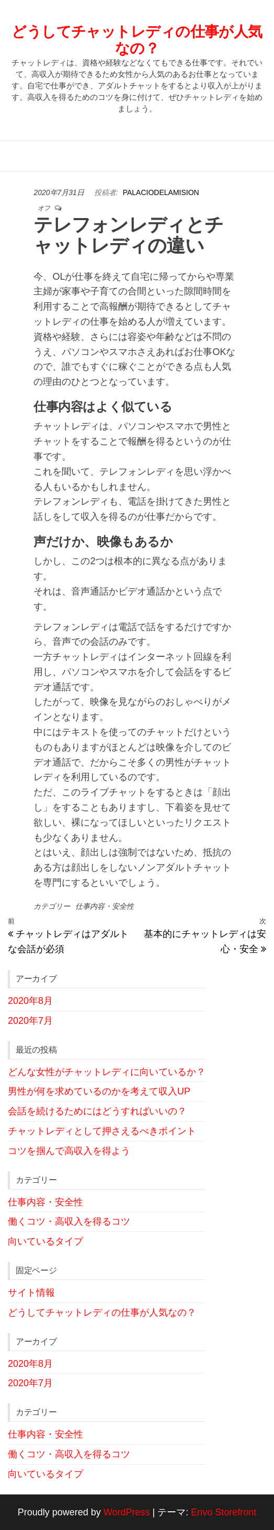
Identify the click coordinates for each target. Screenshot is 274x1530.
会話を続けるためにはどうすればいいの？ (97, 1111)
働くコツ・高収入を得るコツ (69, 1221)
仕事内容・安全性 (104, 906)
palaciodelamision (161, 192)
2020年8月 (30, 1001)
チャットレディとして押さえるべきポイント (102, 1131)
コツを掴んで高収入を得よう (69, 1151)
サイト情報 (31, 1292)
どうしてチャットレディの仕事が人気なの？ (137, 40)
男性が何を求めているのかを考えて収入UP (99, 1091)
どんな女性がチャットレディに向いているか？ (107, 1072)
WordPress (127, 1512)
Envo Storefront (223, 1512)
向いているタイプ (45, 1241)
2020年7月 (30, 1020)
